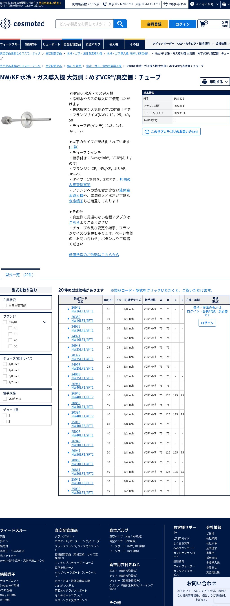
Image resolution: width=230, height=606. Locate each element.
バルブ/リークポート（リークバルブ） (75, 574)
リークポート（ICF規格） (125, 551)
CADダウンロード (184, 548)
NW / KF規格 (8, 595)
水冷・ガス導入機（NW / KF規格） (128, 53)
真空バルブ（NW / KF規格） (126, 537)
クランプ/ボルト (65, 537)
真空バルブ (118, 530)
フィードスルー (13, 530)
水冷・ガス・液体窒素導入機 (85, 53)
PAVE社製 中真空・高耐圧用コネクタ (22, 561)
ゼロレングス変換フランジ (71, 600)
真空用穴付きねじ (124, 564)
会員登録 (154, 24)
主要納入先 (213, 563)
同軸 (2, 537)
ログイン (182, 24)
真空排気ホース (64, 568)
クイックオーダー (163, 43)
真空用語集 (213, 573)
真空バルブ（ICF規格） (123, 541)
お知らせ (211, 568)
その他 (115, 602)
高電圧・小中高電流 (12, 551)
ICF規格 (5, 600)
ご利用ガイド (181, 539)
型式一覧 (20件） (22, 274)
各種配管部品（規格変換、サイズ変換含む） (76, 556)
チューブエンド (9, 581)
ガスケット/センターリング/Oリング (77, 541)
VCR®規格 (6, 591)
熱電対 (4, 546)
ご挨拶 (210, 534)
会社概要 (211, 539)
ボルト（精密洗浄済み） (124, 571)
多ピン (4, 541)
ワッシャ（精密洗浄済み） (125, 581)
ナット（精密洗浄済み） (124, 576)
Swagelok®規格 (9, 586)
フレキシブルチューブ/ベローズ (74, 563)
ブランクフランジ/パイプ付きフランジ (77, 548)
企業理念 (211, 548)
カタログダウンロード (184, 555)
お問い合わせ (175, 4)
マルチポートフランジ (68, 596)
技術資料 (178, 562)
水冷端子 (76, 200)
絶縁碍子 (7, 574)
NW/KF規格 (74, 66)
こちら (74, 222)
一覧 (73, 147)
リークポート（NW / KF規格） (128, 546)
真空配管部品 (54, 53)
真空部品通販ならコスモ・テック (20, 53)
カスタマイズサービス (184, 573)
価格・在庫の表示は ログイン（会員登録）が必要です (207, 311)
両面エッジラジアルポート (71, 591)
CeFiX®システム (64, 586)
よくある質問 (204, 4)
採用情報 (211, 558)
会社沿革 (211, 543)
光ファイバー (8, 556)
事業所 (210, 553)
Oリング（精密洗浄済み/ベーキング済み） (131, 587)
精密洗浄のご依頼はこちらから (94, 254)
